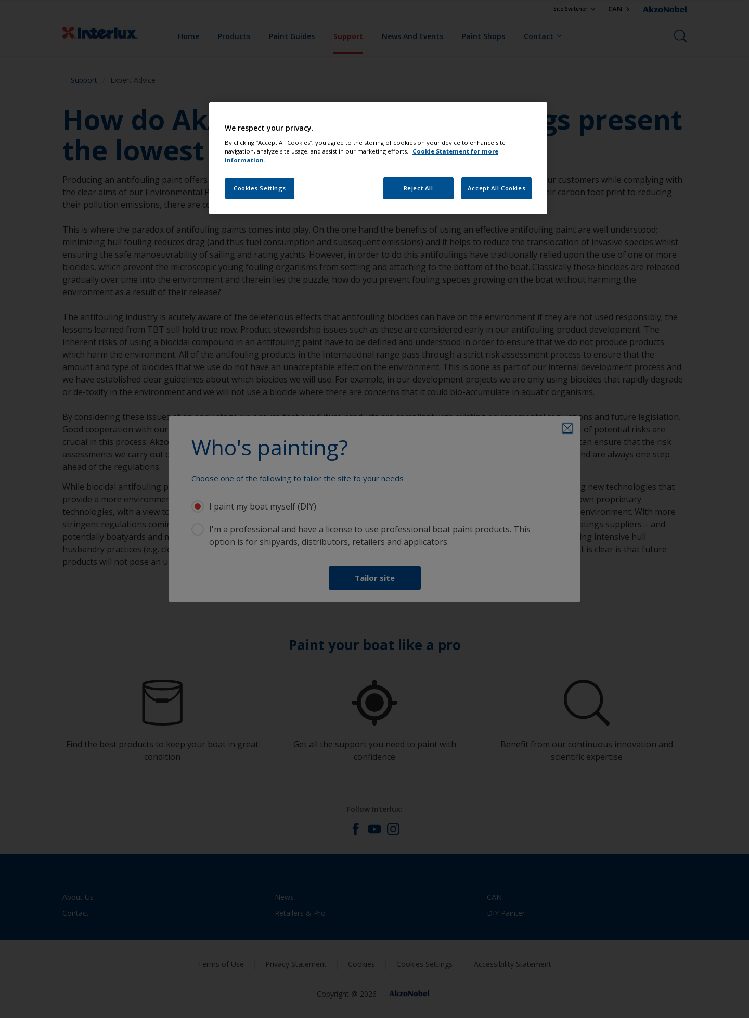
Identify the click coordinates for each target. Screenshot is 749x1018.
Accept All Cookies (496, 188)
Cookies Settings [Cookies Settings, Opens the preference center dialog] (260, 188)
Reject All (418, 188)
